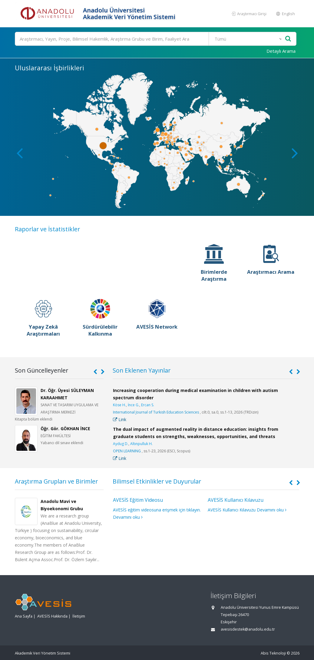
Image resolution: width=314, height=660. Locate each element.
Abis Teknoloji (273, 653)
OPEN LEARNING (127, 451)
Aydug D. (120, 443)
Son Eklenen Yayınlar (141, 370)
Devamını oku (128, 517)
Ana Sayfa (23, 616)
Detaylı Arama (281, 51)
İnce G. (133, 404)
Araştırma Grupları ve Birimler (56, 481)
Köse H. (119, 404)
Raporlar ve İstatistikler (47, 229)
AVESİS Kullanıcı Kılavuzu (235, 500)
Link (119, 419)
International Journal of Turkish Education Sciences (156, 412)
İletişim (78, 616)
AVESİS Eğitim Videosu (138, 500)
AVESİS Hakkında (52, 616)
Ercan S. (147, 404)
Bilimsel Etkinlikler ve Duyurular (157, 481)
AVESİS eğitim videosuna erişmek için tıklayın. (157, 510)
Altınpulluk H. (141, 443)
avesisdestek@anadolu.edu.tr (248, 629)
